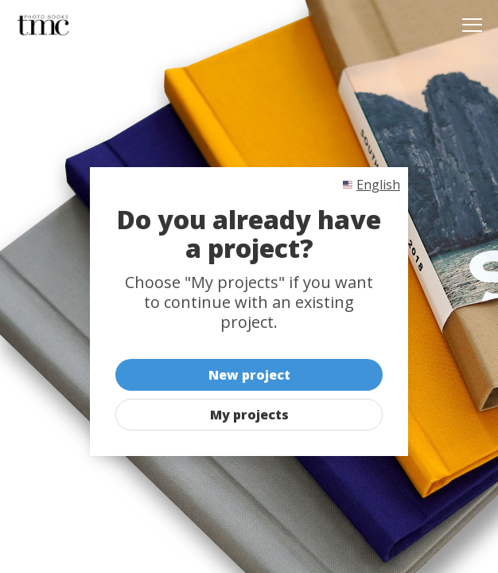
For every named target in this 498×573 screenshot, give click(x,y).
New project (249, 375)
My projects (249, 414)
